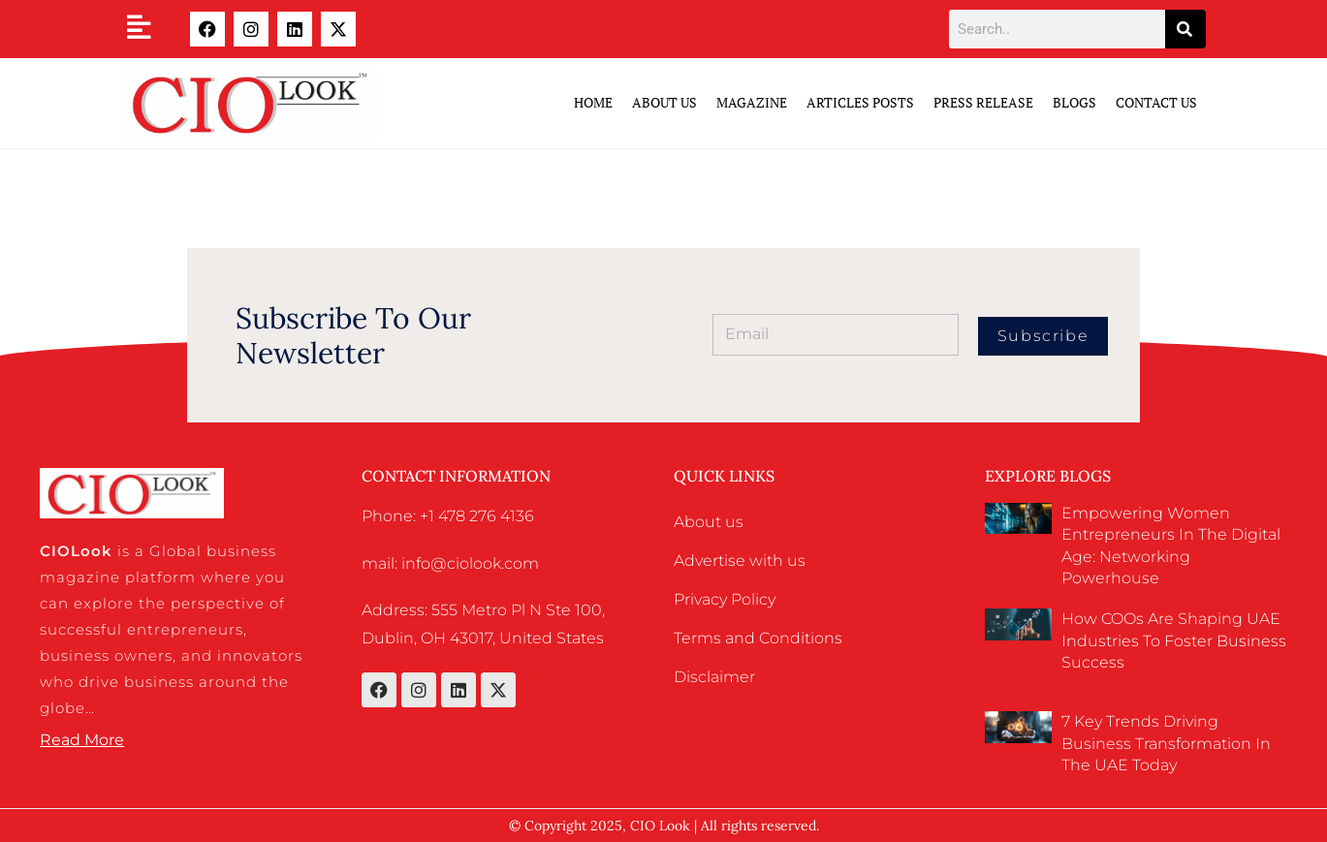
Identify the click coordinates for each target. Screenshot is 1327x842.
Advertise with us (740, 560)
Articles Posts (860, 102)
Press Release (983, 102)
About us (708, 522)
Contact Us (1156, 102)
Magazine (751, 102)
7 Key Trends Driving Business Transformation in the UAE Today (1166, 743)
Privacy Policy (724, 599)
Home (593, 102)
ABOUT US (664, 102)
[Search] (1186, 29)
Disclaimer (714, 677)
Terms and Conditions (758, 638)
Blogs (1074, 102)
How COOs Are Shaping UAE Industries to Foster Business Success (1173, 640)
